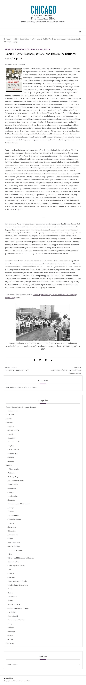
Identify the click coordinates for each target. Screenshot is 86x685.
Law (9, 570)
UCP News (10, 643)
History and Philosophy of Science (21, 558)
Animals (11, 473)
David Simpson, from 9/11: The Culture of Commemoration (65, 371)
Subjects (9, 465)
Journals (9, 419)
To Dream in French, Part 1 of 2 (17, 370)
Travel (10, 639)
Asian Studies (13, 485)
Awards (10, 434)
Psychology (12, 612)
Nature (10, 593)
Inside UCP (10, 415)
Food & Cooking (14, 546)
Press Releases (13, 450)
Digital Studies (13, 516)
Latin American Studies (16, 566)
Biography (12, 488)
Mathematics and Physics (17, 581)
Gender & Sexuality (15, 550)
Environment (13, 535)
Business (11, 500)
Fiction (10, 539)
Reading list (12, 454)
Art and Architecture (15, 481)
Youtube (11, 461)
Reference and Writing (16, 620)
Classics (11, 512)
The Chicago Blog (43, 19)
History (10, 554)
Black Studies (13, 496)
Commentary (13, 411)
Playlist (11, 446)
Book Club (12, 438)
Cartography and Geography (19, 504)
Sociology (11, 632)
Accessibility (8, 678)
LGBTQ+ (11, 573)
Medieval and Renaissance (18, 585)
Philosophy (12, 597)
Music (10, 589)
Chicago (11, 508)
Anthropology (13, 477)
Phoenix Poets (14, 604)
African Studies (13, 469)
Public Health (13, 616)
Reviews (11, 457)
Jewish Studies (13, 562)
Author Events (13, 430)
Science (11, 628)
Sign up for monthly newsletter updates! (21, 387)
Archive (11, 426)
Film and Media (14, 543)
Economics (12, 527)
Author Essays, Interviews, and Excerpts (17, 49)
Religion (11, 624)
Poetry (10, 601)
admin (22, 64)
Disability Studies (14, 519)
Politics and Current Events (18, 608)
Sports (10, 635)
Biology (11, 492)
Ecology (11, 523)
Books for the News (37, 49)
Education (47, 49)
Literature (11, 577)
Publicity (9, 423)
